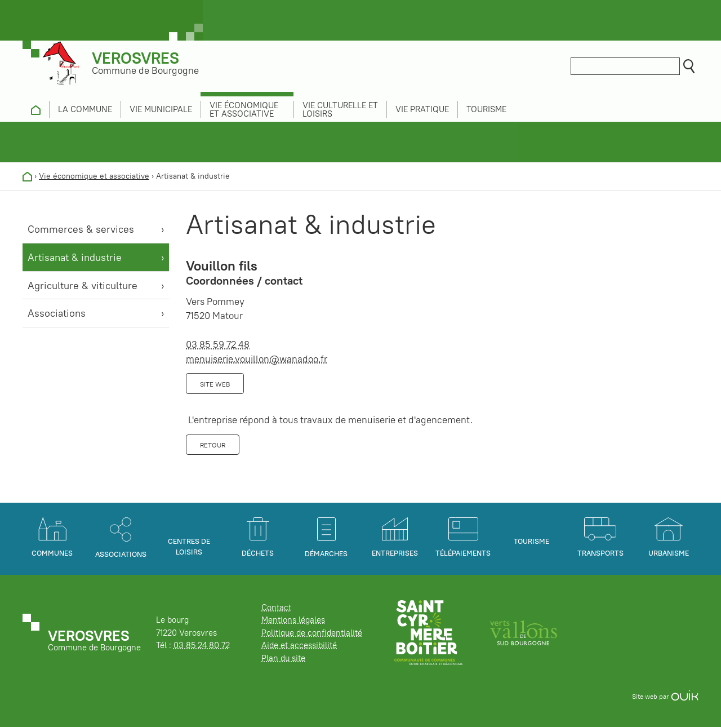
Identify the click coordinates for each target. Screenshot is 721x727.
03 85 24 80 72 (201, 645)
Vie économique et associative (94, 176)
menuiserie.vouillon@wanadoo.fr (256, 359)
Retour (212, 445)
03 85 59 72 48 (218, 344)
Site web (215, 384)
